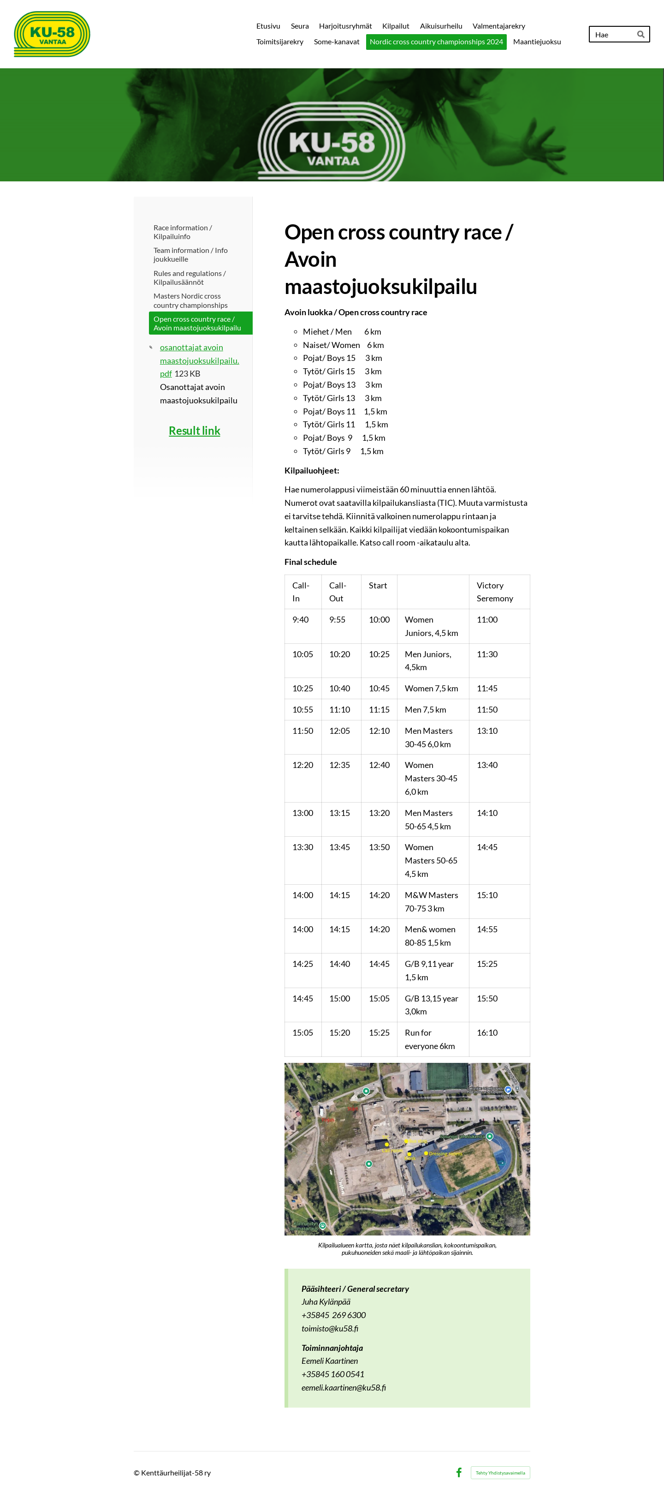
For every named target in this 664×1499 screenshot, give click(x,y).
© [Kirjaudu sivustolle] (137, 1472)
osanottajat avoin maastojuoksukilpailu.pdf (199, 360)
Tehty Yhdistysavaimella (500, 1472)
